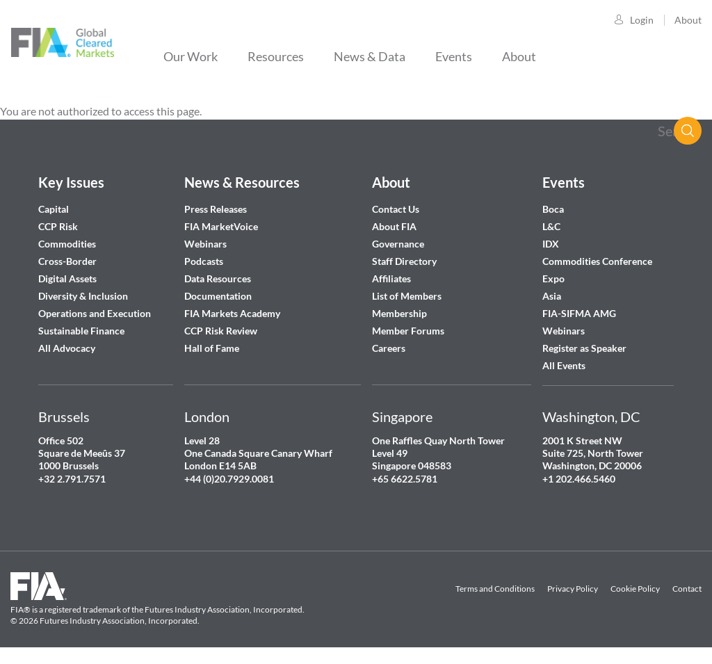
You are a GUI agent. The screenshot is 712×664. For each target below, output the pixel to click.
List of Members (407, 296)
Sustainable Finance (81, 331)
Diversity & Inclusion (83, 296)
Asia (551, 296)
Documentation (219, 296)
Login (642, 20)
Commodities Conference (597, 261)
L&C (551, 226)
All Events (563, 365)
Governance (398, 244)
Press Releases (215, 209)
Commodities (67, 244)
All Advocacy (66, 348)
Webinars (205, 244)
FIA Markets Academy (232, 313)
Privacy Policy (572, 588)
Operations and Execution (94, 313)
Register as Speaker (584, 348)
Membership (399, 313)
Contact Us (395, 209)
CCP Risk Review (220, 331)
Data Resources (217, 278)
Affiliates (391, 278)
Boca (553, 209)
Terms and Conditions (495, 588)
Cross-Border (68, 261)
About (688, 20)
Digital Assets (67, 278)
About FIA (394, 226)
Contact (687, 588)
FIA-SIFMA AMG (579, 313)
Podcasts (203, 261)
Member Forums (408, 331)
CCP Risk (58, 226)
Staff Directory (404, 261)
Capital (53, 209)
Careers (388, 348)
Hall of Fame (211, 348)
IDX (550, 244)
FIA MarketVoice (221, 226)
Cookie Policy (635, 588)
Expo (553, 278)
